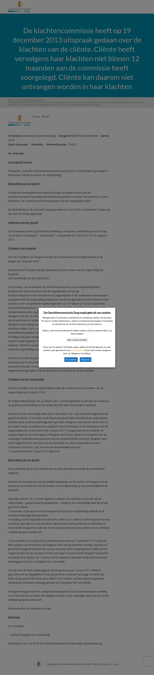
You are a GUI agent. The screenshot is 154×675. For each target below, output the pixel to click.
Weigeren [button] (85, 359)
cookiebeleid (77, 350)
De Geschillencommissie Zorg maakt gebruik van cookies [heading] (77, 312)
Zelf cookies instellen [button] (77, 339)
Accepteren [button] (71, 359)
